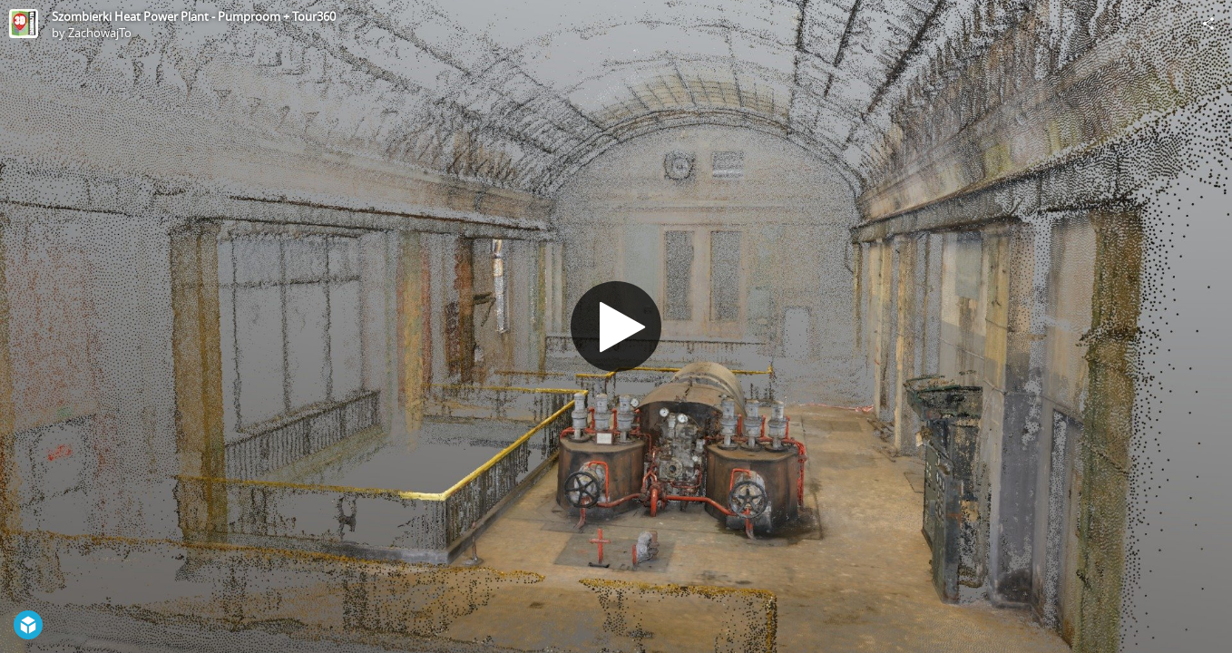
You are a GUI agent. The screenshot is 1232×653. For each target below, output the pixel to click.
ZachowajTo (100, 32)
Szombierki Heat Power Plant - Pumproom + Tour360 (194, 16)
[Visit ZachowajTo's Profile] (23, 23)
